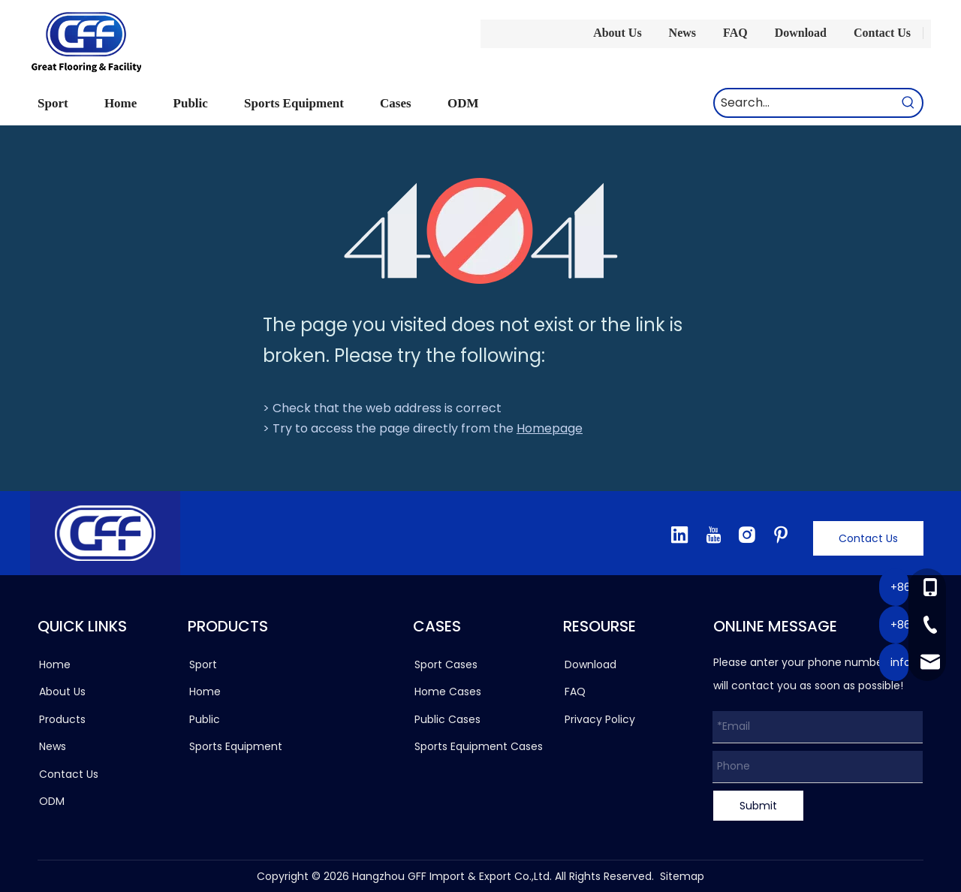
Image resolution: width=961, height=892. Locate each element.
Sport (203, 664)
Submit (758, 805)
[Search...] (805, 102)
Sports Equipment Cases (478, 746)
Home (55, 664)
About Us (617, 32)
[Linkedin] (679, 534)
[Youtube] (713, 534)
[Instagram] (747, 534)
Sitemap (682, 876)
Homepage (550, 428)
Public (204, 719)
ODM (52, 801)
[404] (481, 231)
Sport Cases (445, 664)
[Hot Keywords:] (908, 102)
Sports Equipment (235, 746)
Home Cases (447, 691)
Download (801, 32)
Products (62, 719)
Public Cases (447, 719)
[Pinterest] (780, 534)
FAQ (735, 32)
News (682, 32)
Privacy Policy (600, 719)
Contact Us (882, 32)
